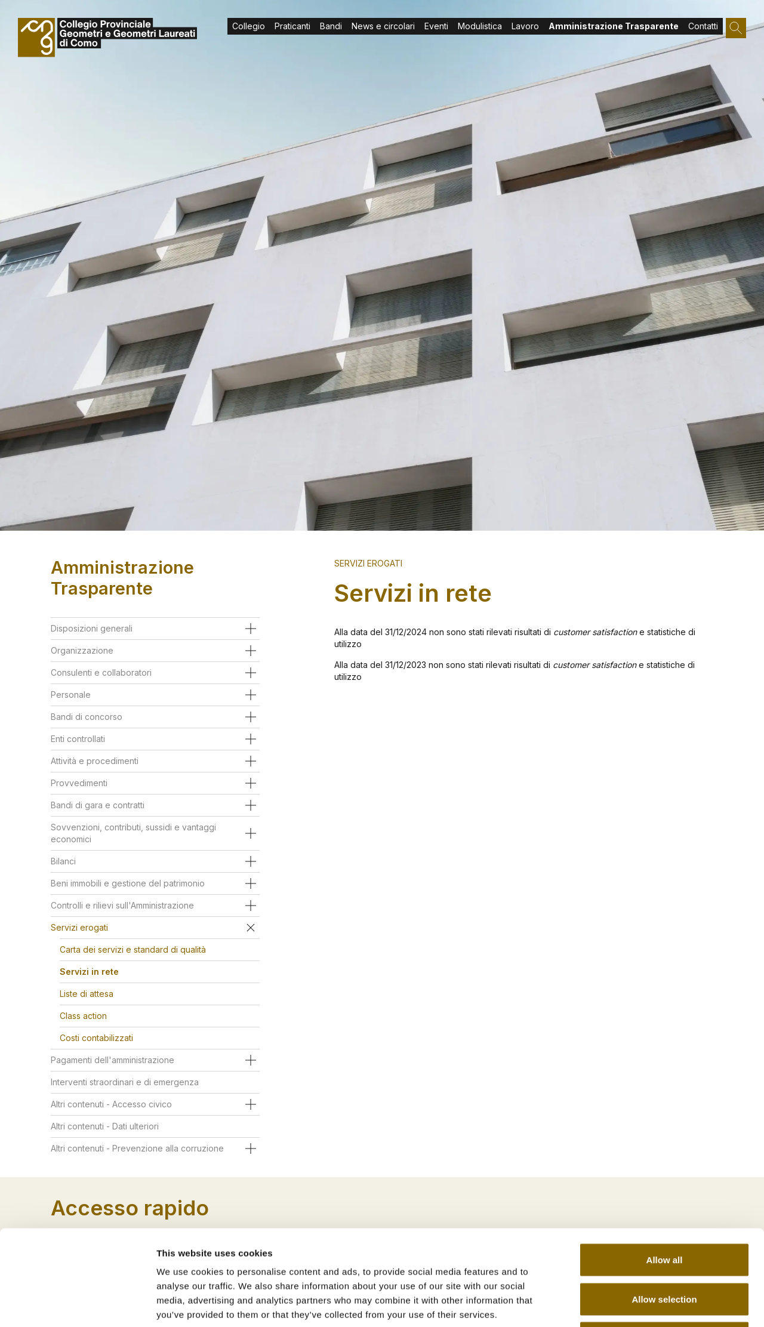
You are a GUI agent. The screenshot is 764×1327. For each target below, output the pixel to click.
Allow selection (664, 1210)
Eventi (436, 26)
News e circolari (383, 26)
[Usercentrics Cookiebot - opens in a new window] (77, 1304)
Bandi (331, 26)
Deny (665, 1248)
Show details (626, 1303)
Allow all (664, 1170)
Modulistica (480, 26)
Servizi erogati (368, 563)
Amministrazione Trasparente (614, 26)
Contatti (703, 26)
